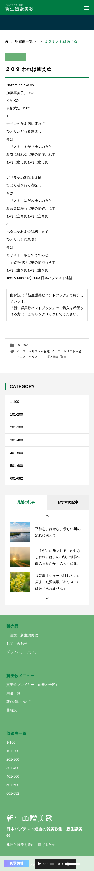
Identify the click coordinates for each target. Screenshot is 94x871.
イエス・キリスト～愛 (66, 351)
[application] (55, 864)
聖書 (63, 357)
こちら (33, 314)
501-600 (16, 466)
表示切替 (16, 863)
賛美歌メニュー (20, 676)
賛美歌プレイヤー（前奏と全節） (32, 685)
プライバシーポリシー (23, 652)
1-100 (14, 402)
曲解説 (11, 710)
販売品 (12, 626)
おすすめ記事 (67, 502)
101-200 (16, 414)
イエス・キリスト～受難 (33, 351)
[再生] (39, 863)
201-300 (22, 345)
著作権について (18, 702)
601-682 (16, 478)
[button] (47, 516)
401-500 (16, 453)
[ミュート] (67, 863)
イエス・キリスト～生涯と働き (38, 357)
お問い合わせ (16, 644)
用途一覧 (13, 693)
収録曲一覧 (16, 733)
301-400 (16, 440)
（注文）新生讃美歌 (22, 635)
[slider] (52, 864)
